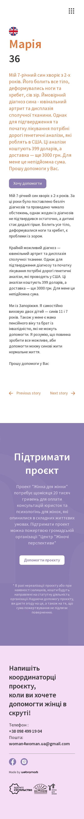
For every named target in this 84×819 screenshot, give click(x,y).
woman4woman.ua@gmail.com (39, 743)
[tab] (13, 31)
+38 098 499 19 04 (25, 731)
